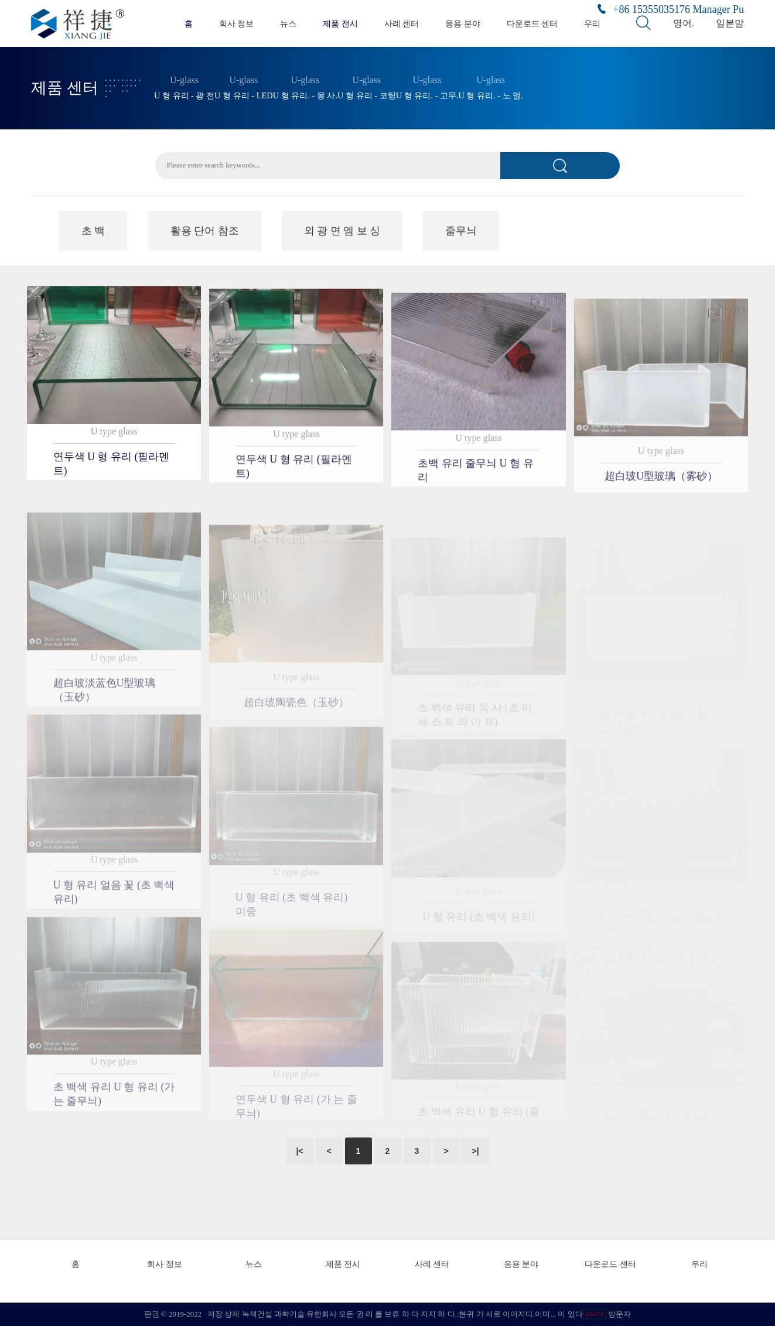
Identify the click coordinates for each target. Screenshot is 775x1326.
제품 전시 (340, 23)
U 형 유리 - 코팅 (366, 95)
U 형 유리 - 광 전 (184, 95)
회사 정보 (236, 23)
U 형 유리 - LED (243, 95)
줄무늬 (461, 233)
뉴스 (288, 23)
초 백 (93, 233)
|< (299, 1151)
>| (475, 1151)
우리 (592, 23)
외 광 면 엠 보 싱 (342, 233)
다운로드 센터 (532, 23)
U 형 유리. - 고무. (427, 95)
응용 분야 (462, 23)
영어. (683, 23)
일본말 (730, 23)
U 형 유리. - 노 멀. (490, 95)
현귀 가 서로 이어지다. (497, 1314)
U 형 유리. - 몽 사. (305, 95)
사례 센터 (401, 23)
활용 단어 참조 (204, 233)
